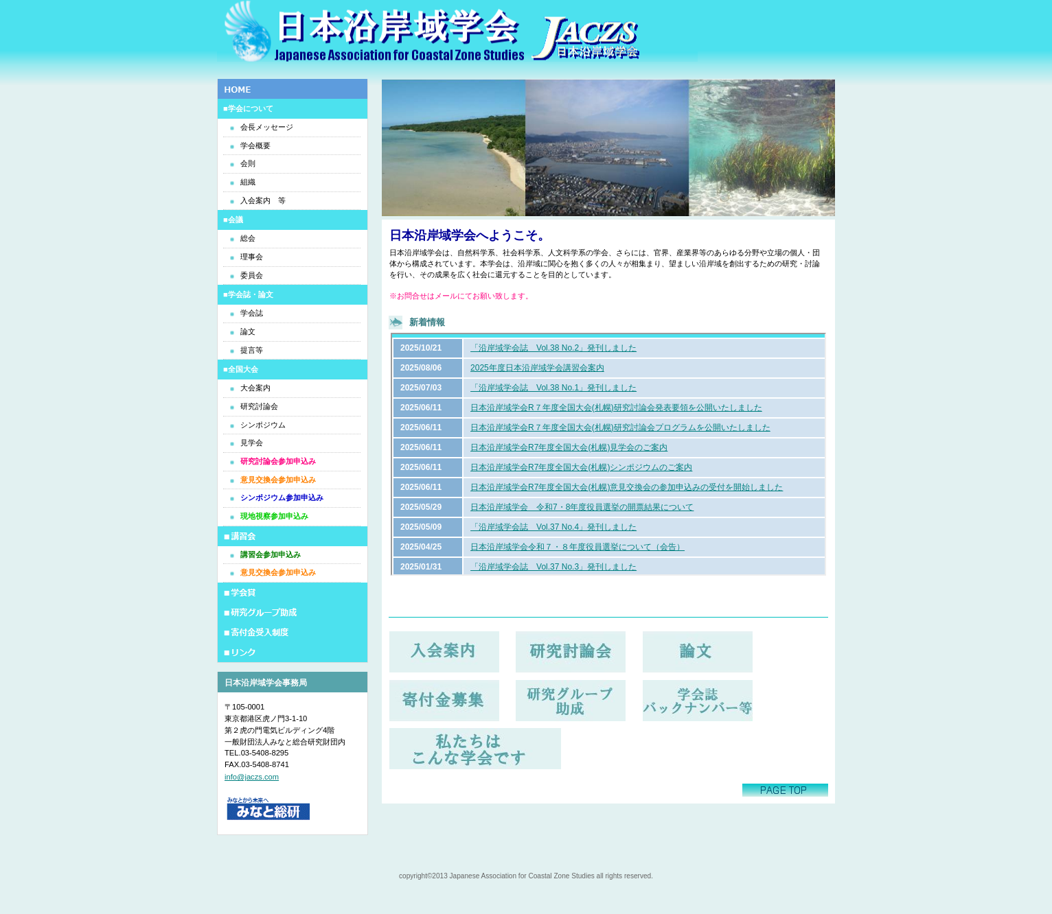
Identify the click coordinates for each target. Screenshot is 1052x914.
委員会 (251, 275)
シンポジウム (263, 425)
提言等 (251, 350)
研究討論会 (259, 406)
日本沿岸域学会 (457, 32)
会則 (247, 163)
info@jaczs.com (252, 777)
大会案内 (255, 388)
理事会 (251, 257)
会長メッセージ (266, 127)
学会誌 (251, 313)
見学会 (251, 442)
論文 (247, 331)
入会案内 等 (263, 200)
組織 (247, 182)
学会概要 (255, 145)
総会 (247, 238)
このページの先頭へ (785, 790)
